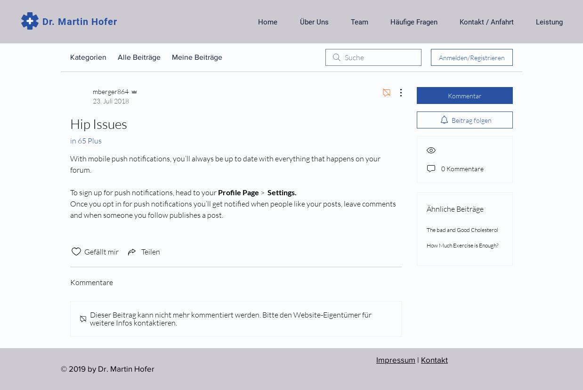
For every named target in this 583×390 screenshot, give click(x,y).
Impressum (395, 359)
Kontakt (434, 359)
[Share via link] (143, 251)
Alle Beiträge (139, 57)
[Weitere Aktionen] (396, 92)
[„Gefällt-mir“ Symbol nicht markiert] (76, 251)
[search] (373, 57)
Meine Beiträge (197, 57)
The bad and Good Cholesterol (462, 229)
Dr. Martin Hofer (79, 21)
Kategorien (88, 57)
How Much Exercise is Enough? (462, 245)
